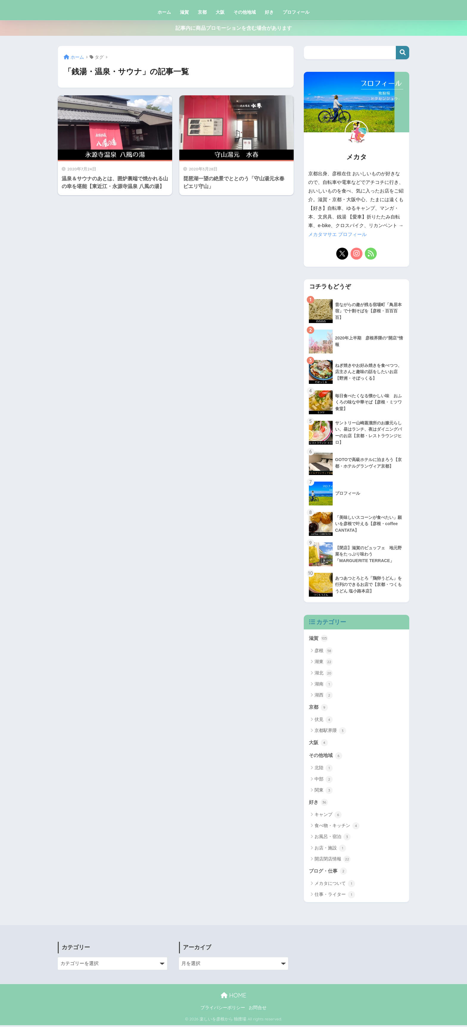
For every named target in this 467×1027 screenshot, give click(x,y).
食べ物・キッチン (337, 827)
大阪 (220, 12)
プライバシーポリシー (222, 1009)
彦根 (324, 651)
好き (269, 12)
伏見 (324, 720)
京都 (202, 12)
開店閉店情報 (333, 860)
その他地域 (245, 12)
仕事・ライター (335, 896)
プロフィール (296, 12)
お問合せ (258, 1009)
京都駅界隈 (330, 731)
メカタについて (335, 885)
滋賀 (184, 12)
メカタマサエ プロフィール (337, 234)
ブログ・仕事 (329, 872)
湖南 (324, 684)
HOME (233, 996)
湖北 (324, 673)
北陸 (324, 769)
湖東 (324, 662)
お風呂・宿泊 (333, 838)
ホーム (164, 12)
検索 (402, 52)
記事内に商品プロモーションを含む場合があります (233, 28)
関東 (324, 791)
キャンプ (328, 816)
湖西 (324, 695)
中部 (324, 780)
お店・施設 (330, 849)
